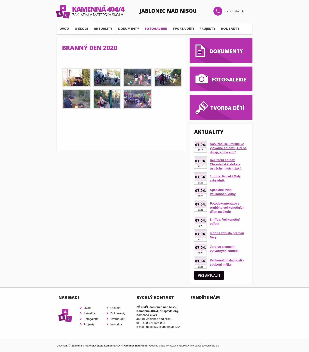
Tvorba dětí (183, 28)
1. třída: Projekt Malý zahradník (225, 178)
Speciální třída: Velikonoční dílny (223, 192)
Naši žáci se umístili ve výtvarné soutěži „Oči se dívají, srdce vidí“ (228, 148)
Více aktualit (209, 275)
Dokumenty (128, 28)
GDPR (183, 345)
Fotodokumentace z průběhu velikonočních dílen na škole (227, 207)
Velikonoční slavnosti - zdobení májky (227, 262)
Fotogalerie (156, 28)
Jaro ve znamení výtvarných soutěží (224, 249)
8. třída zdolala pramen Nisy (227, 235)
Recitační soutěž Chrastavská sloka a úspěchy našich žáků (225, 164)
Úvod (64, 28)
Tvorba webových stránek (204, 345)
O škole (81, 28)
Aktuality (103, 28)
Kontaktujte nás (234, 11)
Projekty (207, 28)
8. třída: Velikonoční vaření (225, 221)
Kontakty (230, 28)
